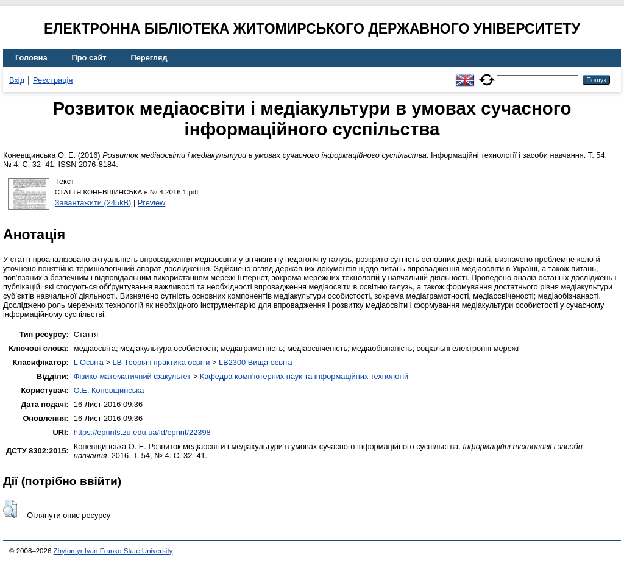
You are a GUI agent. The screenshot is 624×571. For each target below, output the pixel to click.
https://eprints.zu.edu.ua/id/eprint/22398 (142, 432)
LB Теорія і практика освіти (161, 362)
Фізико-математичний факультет (132, 376)
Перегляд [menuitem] (149, 57)
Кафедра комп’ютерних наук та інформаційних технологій (304, 376)
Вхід (16, 80)
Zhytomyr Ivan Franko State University (113, 551)
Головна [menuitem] (31, 57)
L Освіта (89, 362)
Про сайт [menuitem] (89, 57)
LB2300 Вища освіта (255, 362)
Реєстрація (53, 80)
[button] (10, 509)
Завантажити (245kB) (93, 202)
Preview (152, 202)
